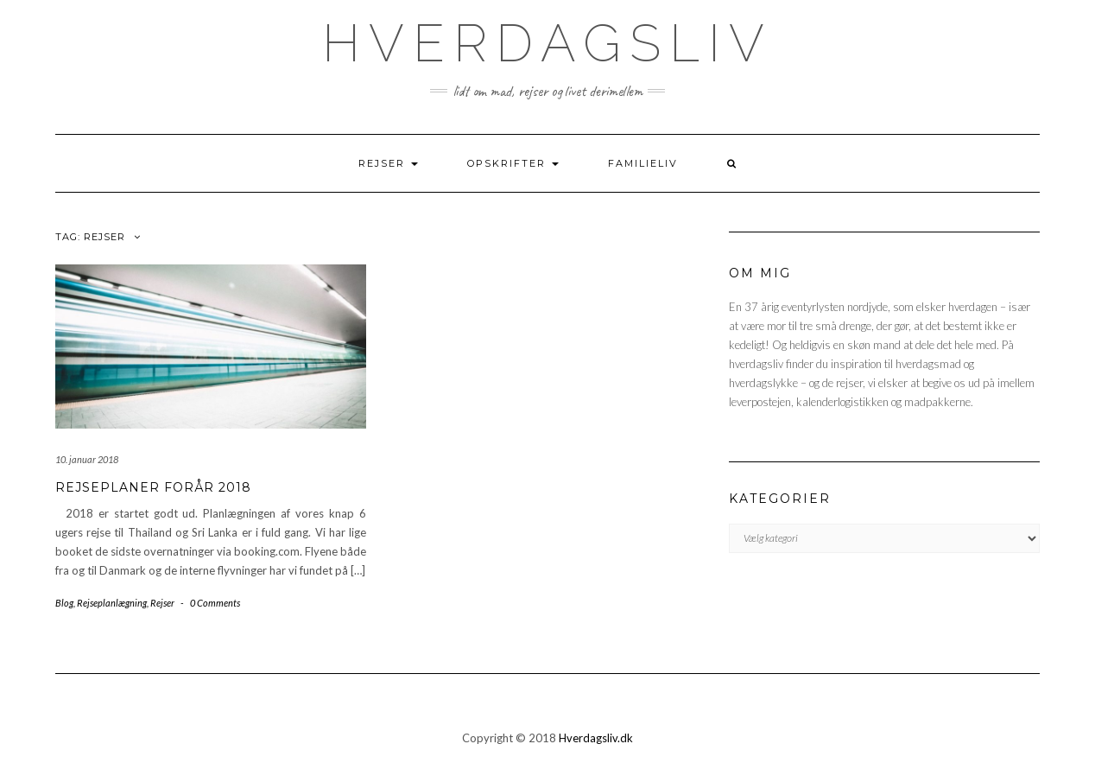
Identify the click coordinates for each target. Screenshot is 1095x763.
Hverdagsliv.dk (596, 738)
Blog (64, 602)
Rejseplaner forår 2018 (153, 487)
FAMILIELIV (643, 163)
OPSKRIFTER (513, 163)
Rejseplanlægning (112, 602)
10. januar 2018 (86, 459)
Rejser (162, 602)
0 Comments (215, 602)
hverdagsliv (547, 43)
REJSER (388, 163)
